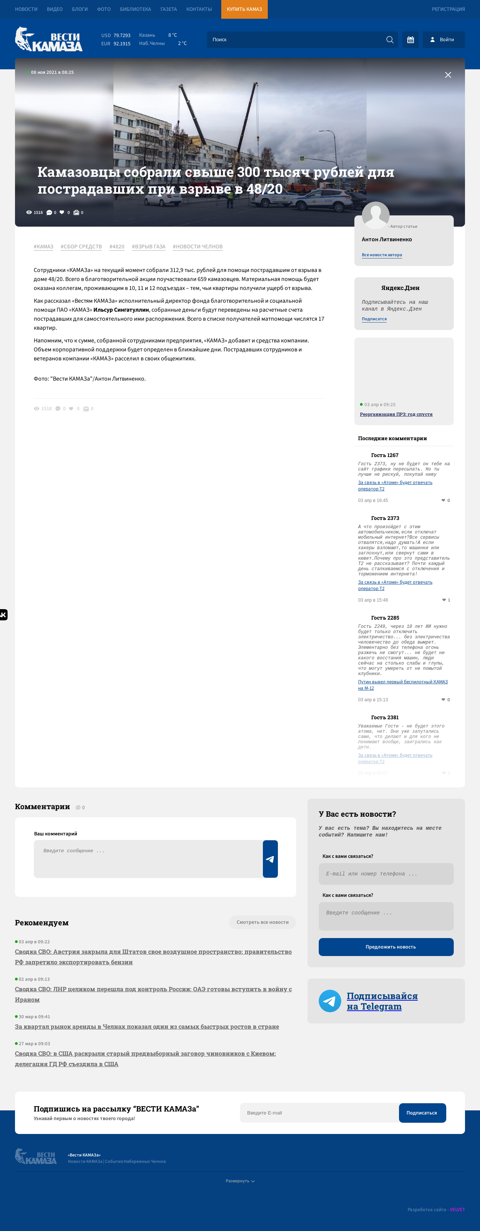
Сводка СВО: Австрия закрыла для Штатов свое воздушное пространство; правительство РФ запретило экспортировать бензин (153, 956)
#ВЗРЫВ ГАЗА (148, 247)
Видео (55, 9)
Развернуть (240, 1181)
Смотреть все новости (263, 922)
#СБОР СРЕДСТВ (81, 247)
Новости (26, 9)
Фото (104, 9)
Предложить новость (391, 947)
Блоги (80, 9)
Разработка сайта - (436, 1209)
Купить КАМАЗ (244, 9)
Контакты (199, 9)
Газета (168, 9)
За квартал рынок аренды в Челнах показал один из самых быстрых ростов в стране (147, 1026)
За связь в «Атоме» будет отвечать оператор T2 (395, 486)
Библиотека (135, 9)
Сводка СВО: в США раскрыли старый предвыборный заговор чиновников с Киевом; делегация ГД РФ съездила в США (145, 1058)
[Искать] (390, 39)
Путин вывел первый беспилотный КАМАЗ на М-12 (403, 685)
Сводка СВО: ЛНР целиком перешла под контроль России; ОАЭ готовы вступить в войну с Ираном (153, 994)
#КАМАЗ (43, 247)
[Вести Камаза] (48, 39)
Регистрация (448, 9)
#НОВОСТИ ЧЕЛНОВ (198, 247)
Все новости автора (382, 255)
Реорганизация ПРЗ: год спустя (396, 414)
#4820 (117, 247)
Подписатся (374, 319)
